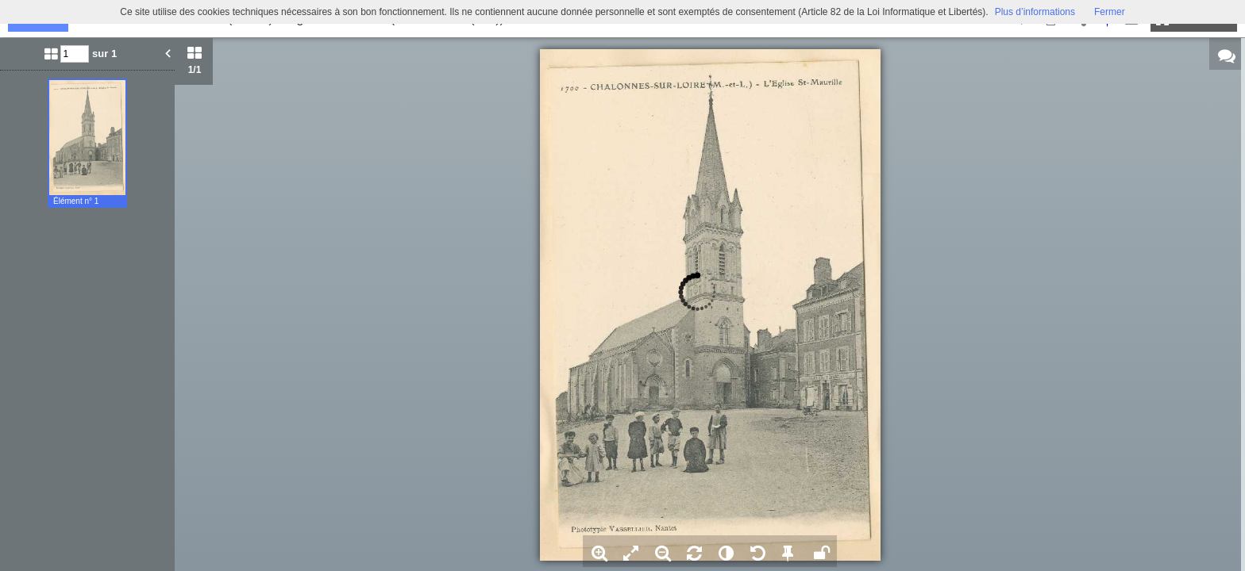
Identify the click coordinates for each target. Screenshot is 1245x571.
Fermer (1109, 11)
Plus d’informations (1035, 11)
